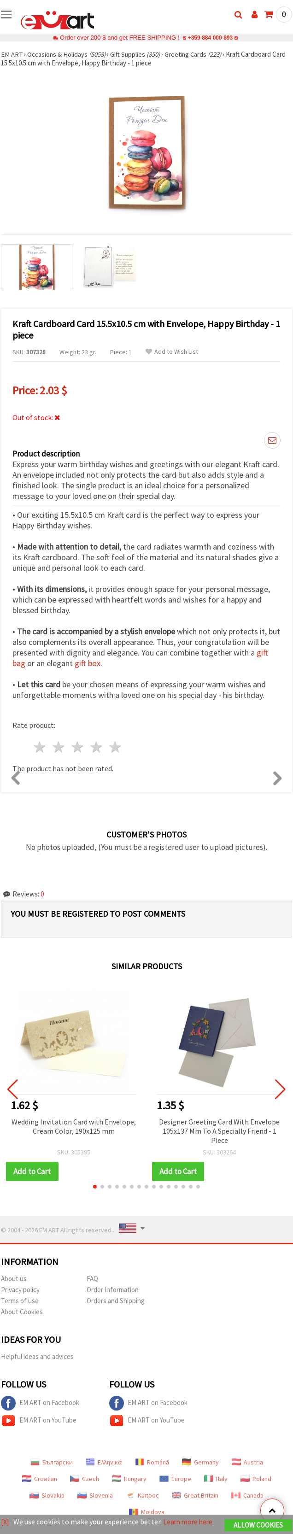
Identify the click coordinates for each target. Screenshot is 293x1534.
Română (152, 1462)
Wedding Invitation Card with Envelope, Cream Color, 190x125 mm (74, 1126)
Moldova (146, 1511)
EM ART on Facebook (40, 1403)
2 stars (59, 747)
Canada (247, 1495)
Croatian (39, 1479)
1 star (40, 747)
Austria (247, 1462)
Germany (200, 1462)
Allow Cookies (258, 1525)
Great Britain (195, 1495)
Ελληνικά (104, 1462)
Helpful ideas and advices (37, 1356)
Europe (175, 1478)
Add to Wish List (172, 351)
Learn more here (190, 1522)
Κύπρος (142, 1495)
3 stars (78, 747)
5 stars (115, 747)
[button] (95, 1187)
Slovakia (46, 1495)
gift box (87, 663)
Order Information (113, 1289)
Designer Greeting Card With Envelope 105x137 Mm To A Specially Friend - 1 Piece (219, 1131)
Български (51, 1462)
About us (14, 1278)
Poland (255, 1479)
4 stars (96, 747)
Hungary (129, 1479)
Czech (84, 1479)
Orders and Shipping (116, 1300)
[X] (5, 1522)
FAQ (92, 1278)
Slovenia (95, 1495)
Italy (216, 1479)
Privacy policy (20, 1289)
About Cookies (22, 1311)
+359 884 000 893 (210, 37)
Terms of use (20, 1300)
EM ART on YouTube (38, 1420)
